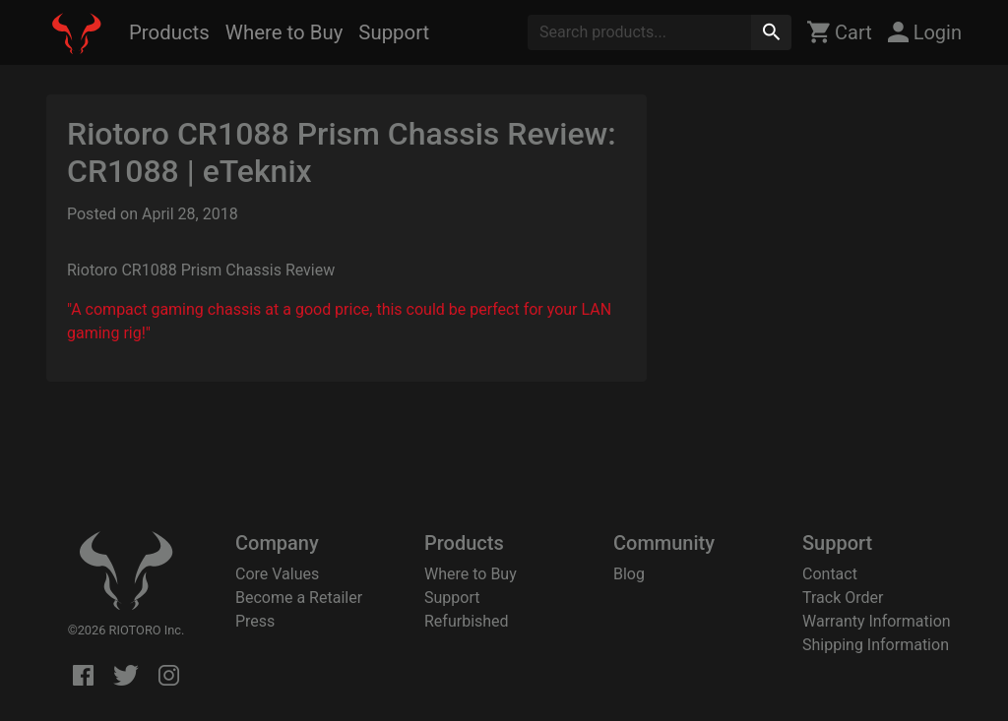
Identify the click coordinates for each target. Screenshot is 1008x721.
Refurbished (466, 621)
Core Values (277, 574)
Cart (839, 32)
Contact (829, 574)
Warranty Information (876, 621)
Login (925, 32)
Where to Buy (284, 32)
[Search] (639, 32)
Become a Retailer (298, 597)
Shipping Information (875, 644)
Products (169, 32)
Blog (629, 574)
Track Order (842, 597)
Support (393, 32)
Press (255, 621)
